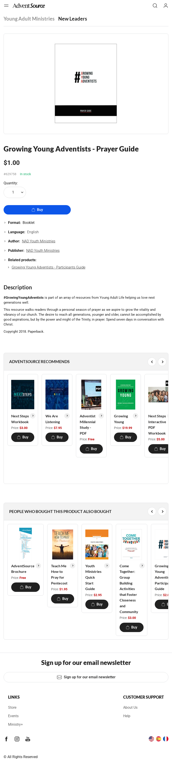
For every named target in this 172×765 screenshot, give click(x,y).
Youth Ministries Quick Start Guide (93, 577)
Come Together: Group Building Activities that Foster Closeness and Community (129, 589)
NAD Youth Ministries (38, 241)
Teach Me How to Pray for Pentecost (59, 574)
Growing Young (121, 419)
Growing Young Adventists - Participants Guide (48, 267)
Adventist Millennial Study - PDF (87, 424)
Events (13, 716)
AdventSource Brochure (22, 569)
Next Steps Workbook (20, 419)
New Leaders (72, 19)
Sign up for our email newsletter (86, 677)
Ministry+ (15, 724)
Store (12, 707)
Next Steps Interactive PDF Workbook (157, 424)
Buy (37, 210)
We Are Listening (52, 419)
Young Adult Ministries (29, 19)
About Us (130, 707)
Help (126, 716)
